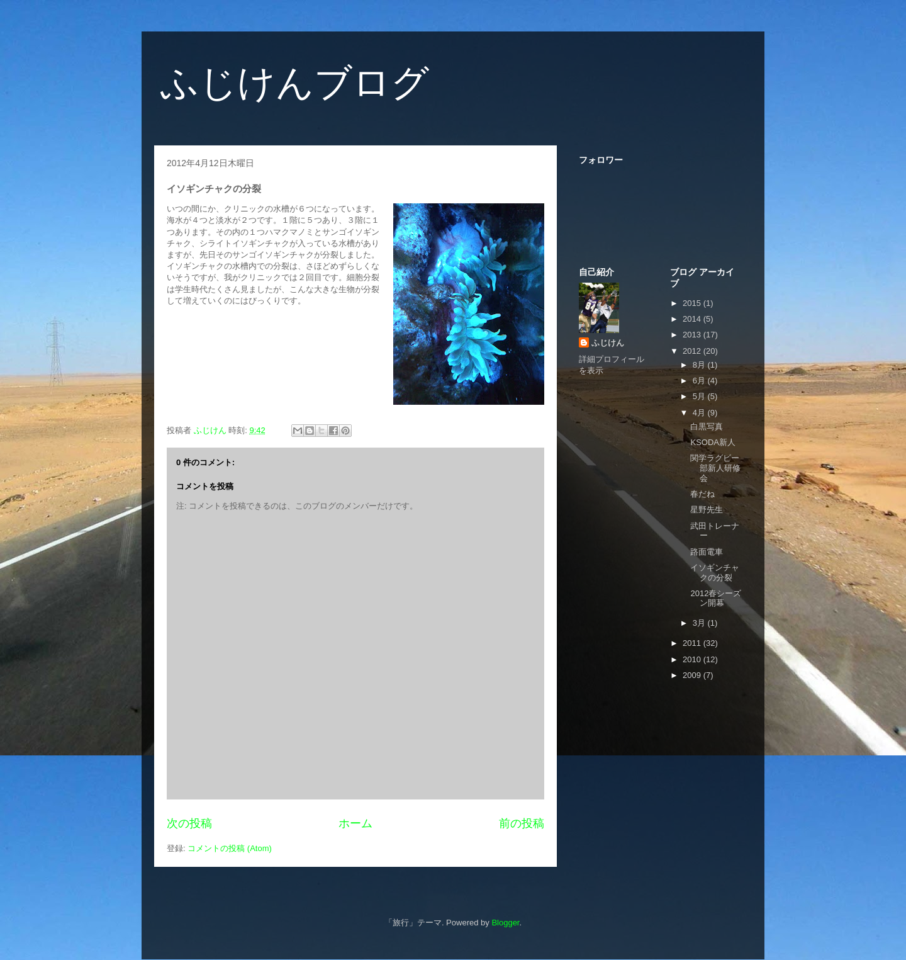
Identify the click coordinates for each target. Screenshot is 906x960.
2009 (693, 675)
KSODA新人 (712, 442)
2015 (693, 303)
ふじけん (607, 342)
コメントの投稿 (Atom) (229, 848)
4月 (700, 412)
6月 (700, 380)
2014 (693, 319)
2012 (693, 351)
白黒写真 (706, 426)
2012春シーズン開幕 (715, 598)
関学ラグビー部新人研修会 (715, 467)
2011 (693, 643)
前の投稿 (521, 823)
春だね (702, 494)
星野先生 (706, 509)
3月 (700, 623)
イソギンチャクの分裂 (714, 572)
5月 (700, 396)
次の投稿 (189, 823)
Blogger (505, 922)
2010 (693, 659)
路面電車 (706, 551)
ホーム (355, 823)
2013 (693, 334)
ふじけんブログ (294, 83)
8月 (700, 365)
